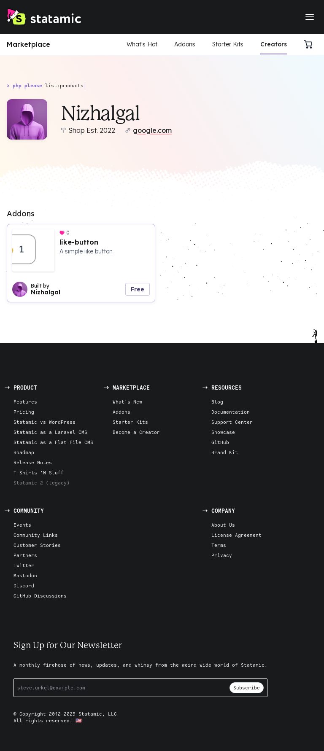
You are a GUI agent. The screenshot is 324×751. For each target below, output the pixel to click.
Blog (217, 401)
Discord (24, 585)
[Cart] (310, 44)
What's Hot (142, 44)
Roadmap (24, 452)
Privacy (221, 555)
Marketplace (28, 44)
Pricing (24, 412)
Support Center (232, 422)
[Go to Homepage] (44, 16)
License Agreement (236, 535)
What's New (127, 401)
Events (22, 525)
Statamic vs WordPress (45, 422)
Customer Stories (37, 545)
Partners (25, 555)
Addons (184, 44)
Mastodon (25, 575)
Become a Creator (136, 432)
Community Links (36, 535)
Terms (218, 545)
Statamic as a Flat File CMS (53, 442)
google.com (152, 130)
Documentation (230, 412)
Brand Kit (224, 452)
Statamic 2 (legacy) (42, 482)
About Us (223, 525)
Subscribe (246, 687)
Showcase (223, 432)
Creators (273, 44)
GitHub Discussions (40, 595)
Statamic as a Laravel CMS (50, 432)
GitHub (220, 442)
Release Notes (33, 462)
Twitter (24, 565)
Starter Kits (227, 44)
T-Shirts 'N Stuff (39, 472)
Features (25, 401)
